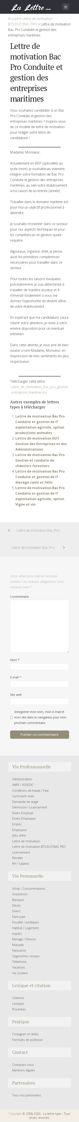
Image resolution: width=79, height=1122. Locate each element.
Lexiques (18, 1004)
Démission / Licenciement (29, 807)
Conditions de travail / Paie (30, 791)
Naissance (19, 950)
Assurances (20, 894)
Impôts (17, 934)
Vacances (18, 967)
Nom (15, 660)
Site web (16, 695)
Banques (18, 900)
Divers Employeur (24, 818)
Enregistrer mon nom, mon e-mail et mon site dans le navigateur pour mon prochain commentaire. (40, 717)
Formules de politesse (27, 1040)
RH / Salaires (20, 864)
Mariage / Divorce (24, 939)
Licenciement (21, 852)
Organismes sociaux (26, 956)
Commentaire (19, 597)
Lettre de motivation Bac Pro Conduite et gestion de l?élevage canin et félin (40, 477)
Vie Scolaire (20, 973)
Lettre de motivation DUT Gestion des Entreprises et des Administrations (41, 444)
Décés (16, 905)
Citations (18, 998)
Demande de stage (25, 802)
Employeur (19, 830)
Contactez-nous (23, 1065)
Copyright (15, 1114)
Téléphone (19, 962)
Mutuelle (18, 945)
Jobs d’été (19, 835)
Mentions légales (23, 1070)
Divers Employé (22, 813)
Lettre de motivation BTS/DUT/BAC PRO (39, 847)
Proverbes (19, 1009)
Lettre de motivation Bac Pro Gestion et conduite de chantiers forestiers (40, 460)
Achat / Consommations (28, 889)
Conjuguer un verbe (25, 1034)
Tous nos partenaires (26, 1095)
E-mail (15, 677)
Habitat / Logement (25, 928)
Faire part (18, 917)
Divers (16, 911)
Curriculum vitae (23, 796)
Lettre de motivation (26, 841)
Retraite (17, 858)
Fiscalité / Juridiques (25, 922)
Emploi (17, 824)
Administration (22, 779)
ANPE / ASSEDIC (22, 785)
